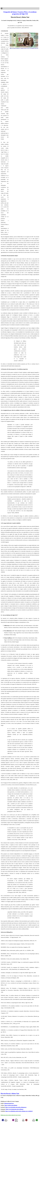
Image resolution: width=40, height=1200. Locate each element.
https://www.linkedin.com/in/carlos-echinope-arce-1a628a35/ (19, 1111)
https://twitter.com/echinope (11, 1105)
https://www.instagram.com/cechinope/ (14, 1109)
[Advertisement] (20, 3)
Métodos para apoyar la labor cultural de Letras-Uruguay (11, 1115)
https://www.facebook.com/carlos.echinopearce (15, 1107)
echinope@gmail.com (9, 1103)
